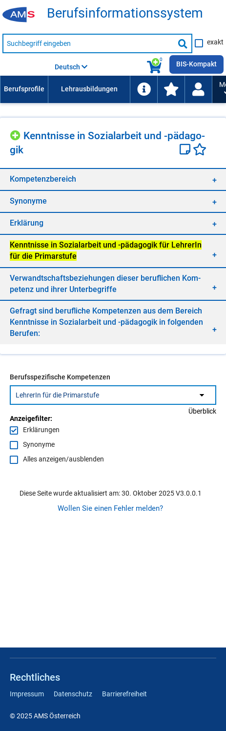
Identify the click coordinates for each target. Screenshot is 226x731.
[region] (113, 179)
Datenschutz (73, 694)
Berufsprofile (24, 89)
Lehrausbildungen (89, 89)
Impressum (27, 694)
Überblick (202, 411)
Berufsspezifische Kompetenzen (60, 377)
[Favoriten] (199, 150)
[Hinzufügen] (16, 134)
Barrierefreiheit (124, 694)
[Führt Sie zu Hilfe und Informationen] (143, 89)
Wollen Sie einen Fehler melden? (110, 508)
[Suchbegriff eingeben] (88, 43)
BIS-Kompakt (196, 64)
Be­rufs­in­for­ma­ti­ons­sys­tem (125, 13)
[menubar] (106, 89)
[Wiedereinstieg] (198, 89)
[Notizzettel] (186, 150)
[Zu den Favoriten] (171, 89)
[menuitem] (24, 89)
